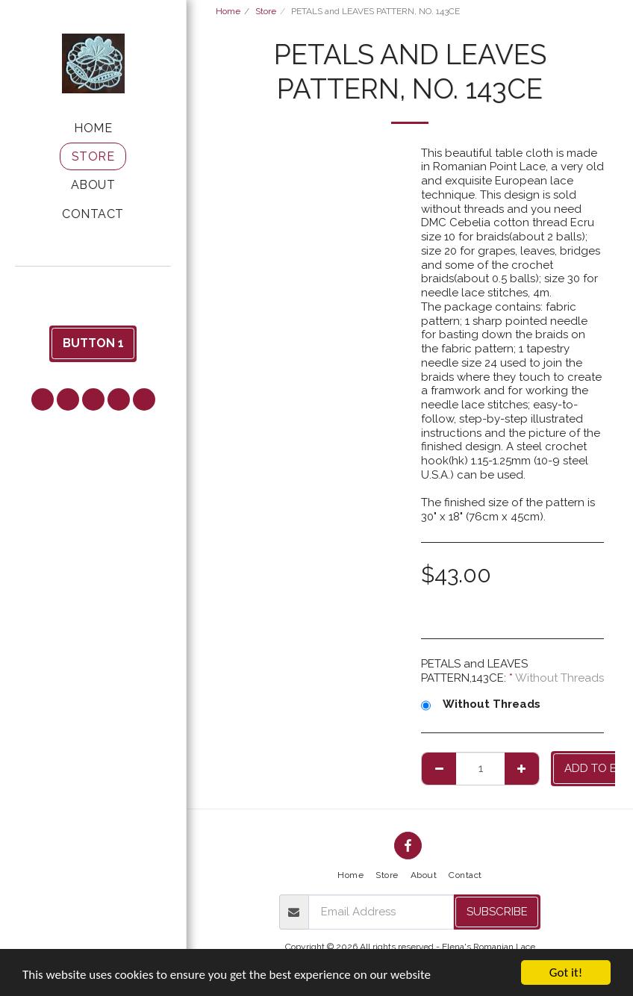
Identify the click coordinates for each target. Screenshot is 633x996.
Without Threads (480, 704)
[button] (93, 286)
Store (265, 11)
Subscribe (497, 911)
